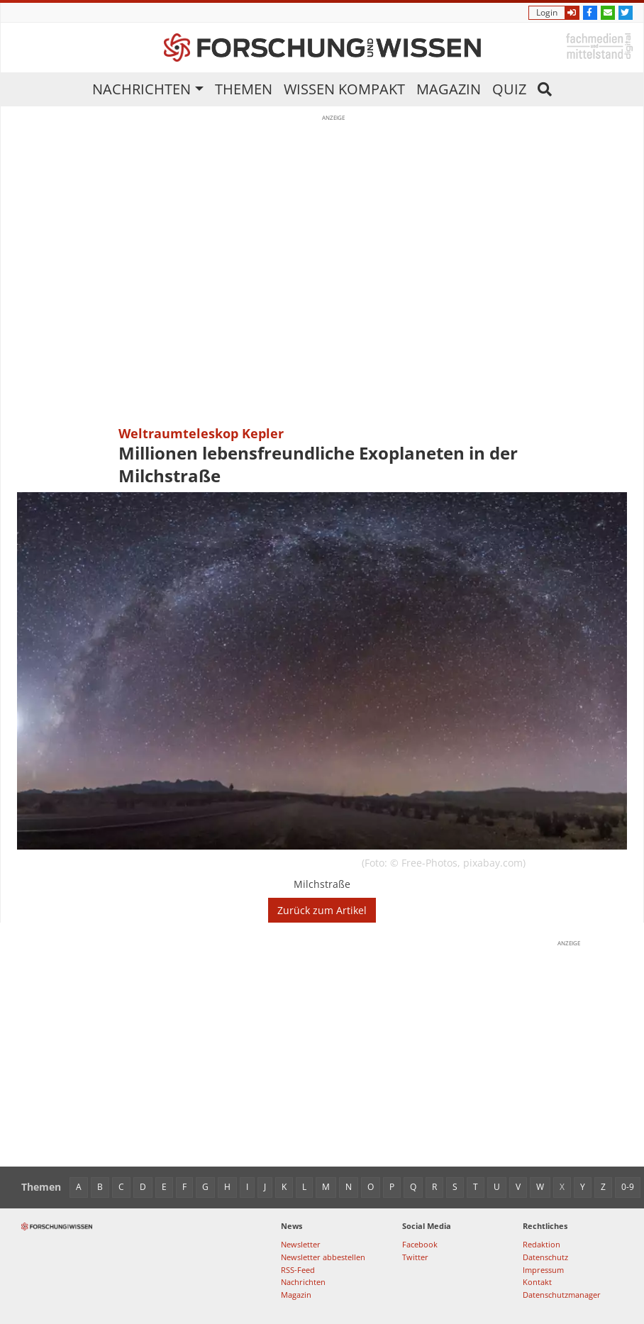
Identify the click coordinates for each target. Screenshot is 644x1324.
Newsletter (301, 1244)
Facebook (420, 1244)
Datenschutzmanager (562, 1294)
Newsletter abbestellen (323, 1257)
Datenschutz (545, 1257)
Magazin (448, 89)
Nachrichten (141, 89)
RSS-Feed (298, 1269)
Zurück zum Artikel (322, 910)
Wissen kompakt (344, 89)
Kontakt (537, 1281)
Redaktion (541, 1244)
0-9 (627, 1187)
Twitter (415, 1257)
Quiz (509, 89)
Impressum (543, 1269)
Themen (243, 89)
